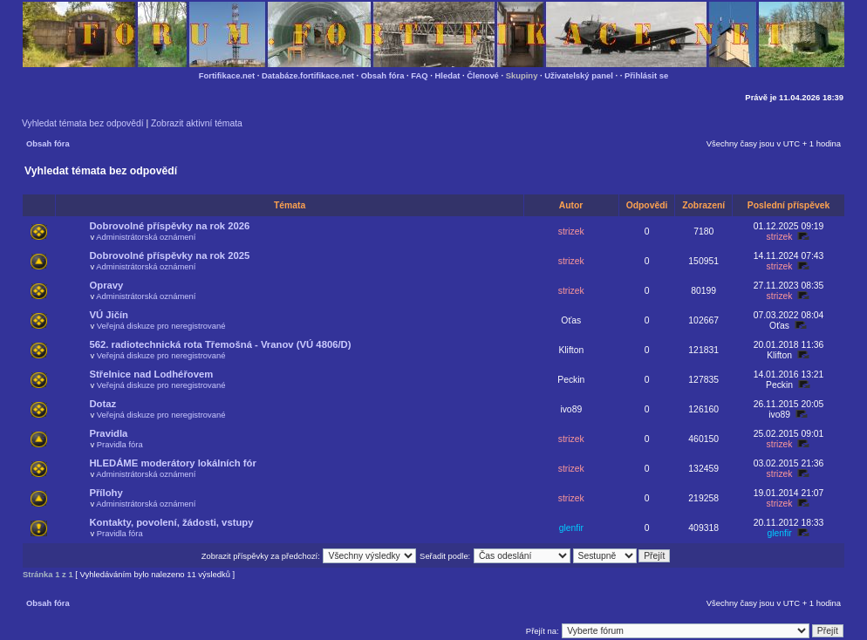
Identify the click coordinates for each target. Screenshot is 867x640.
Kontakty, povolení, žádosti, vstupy (171, 522)
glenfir (571, 528)
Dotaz (102, 403)
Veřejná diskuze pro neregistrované (161, 325)
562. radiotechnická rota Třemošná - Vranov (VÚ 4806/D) (220, 344)
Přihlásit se (646, 75)
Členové (483, 75)
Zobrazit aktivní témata (196, 123)
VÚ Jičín (108, 315)
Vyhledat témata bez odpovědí (83, 123)
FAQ (419, 75)
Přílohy (105, 492)
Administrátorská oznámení (145, 237)
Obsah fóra (383, 75)
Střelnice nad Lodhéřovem (151, 374)
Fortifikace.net (227, 75)
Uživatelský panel (578, 75)
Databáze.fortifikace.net (308, 75)
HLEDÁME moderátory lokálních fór (172, 463)
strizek (571, 231)
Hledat (448, 75)
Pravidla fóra (120, 444)
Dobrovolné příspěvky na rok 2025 (169, 255)
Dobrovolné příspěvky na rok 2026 (169, 226)
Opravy (106, 285)
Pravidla (108, 433)
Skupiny (522, 75)
